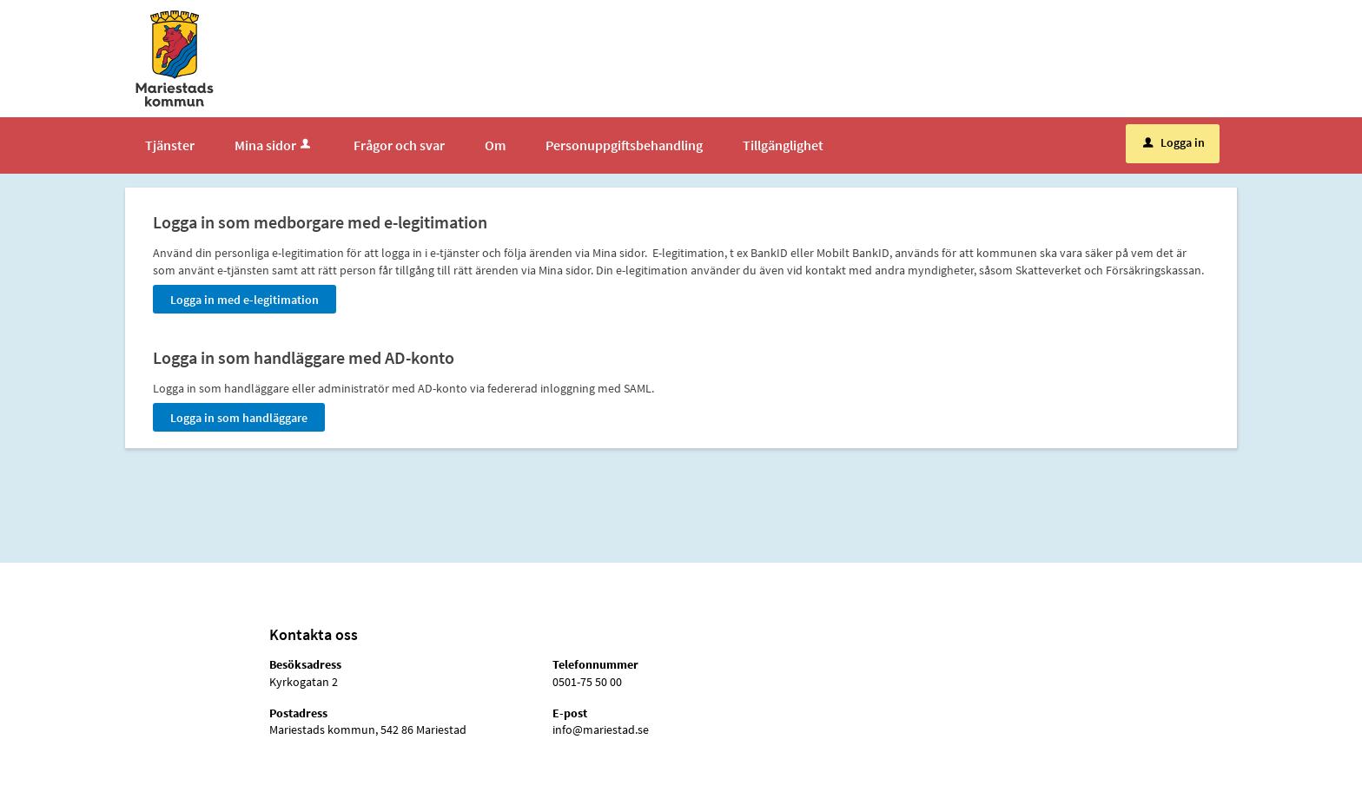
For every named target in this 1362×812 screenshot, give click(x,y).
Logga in (1174, 142)
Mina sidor (274, 145)
